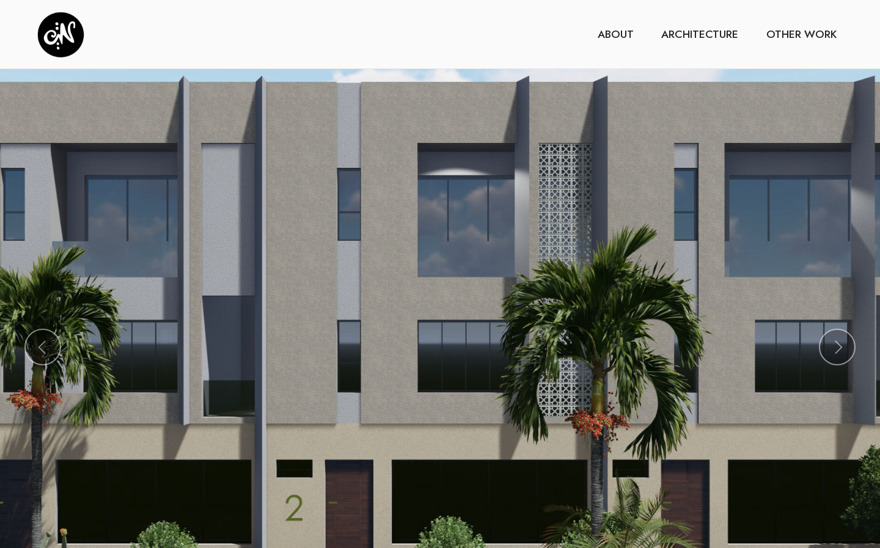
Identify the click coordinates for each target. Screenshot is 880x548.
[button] (42, 347)
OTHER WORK (801, 34)
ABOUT (616, 34)
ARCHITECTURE (699, 34)
